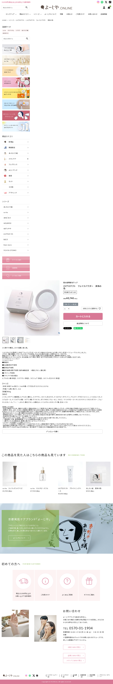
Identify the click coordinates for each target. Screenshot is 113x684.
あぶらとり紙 (25, 30)
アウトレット (10, 193)
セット (8, 181)
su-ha (4, 30)
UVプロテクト (20, 20)
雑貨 (7, 176)
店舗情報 (104, 14)
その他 (8, 187)
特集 (61, 14)
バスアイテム (11, 30)
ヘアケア (18, 30)
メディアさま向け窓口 (74, 660)
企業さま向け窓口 (74, 655)
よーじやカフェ (65, 675)
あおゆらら (5, 33)
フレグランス (10, 164)
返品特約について (83, 323)
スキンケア (9, 159)
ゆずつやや (7, 229)
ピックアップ (10, 14)
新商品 (8, 142)
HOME (4, 20)
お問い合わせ (92, 14)
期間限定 (9, 147)
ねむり (6, 239)
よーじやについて (51, 14)
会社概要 (75, 675)
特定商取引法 (92, 675)
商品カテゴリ (24, 14)
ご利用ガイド (80, 14)
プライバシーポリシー (105, 675)
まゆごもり (7, 218)
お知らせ (69, 14)
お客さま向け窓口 (74, 647)
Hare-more (8, 245)
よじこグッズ (10, 170)
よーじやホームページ (51, 675)
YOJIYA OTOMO (10, 250)
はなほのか (8, 223)
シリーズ (37, 14)
